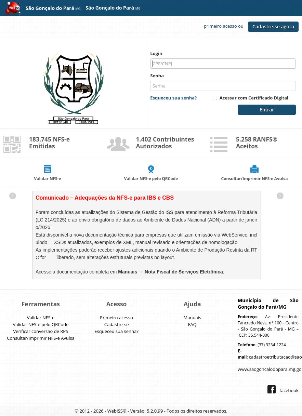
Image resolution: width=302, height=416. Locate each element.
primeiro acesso (220, 26)
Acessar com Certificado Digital (254, 98)
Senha (157, 75)
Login (156, 53)
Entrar (267, 109)
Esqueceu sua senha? (173, 98)
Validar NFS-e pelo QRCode (40, 324)
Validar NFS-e (41, 317)
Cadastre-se (116, 324)
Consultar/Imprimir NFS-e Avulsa (40, 338)
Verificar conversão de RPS (40, 331)
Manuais (192, 317)
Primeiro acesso (116, 317)
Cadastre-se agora (273, 26)
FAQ (192, 324)
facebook (289, 390)
